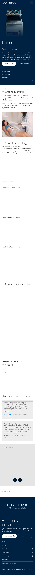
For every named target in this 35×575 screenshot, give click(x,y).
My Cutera (4, 541)
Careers (4, 545)
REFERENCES (7, 491)
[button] (17, 378)
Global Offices (5, 549)
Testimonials (17, 77)
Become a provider (9, 536)
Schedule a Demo (9, 64)
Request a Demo (24, 64)
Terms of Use (5, 559)
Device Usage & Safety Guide (9, 563)
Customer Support (6, 556)
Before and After (17, 74)
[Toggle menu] (31, 2)
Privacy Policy (5, 552)
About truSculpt (17, 71)
